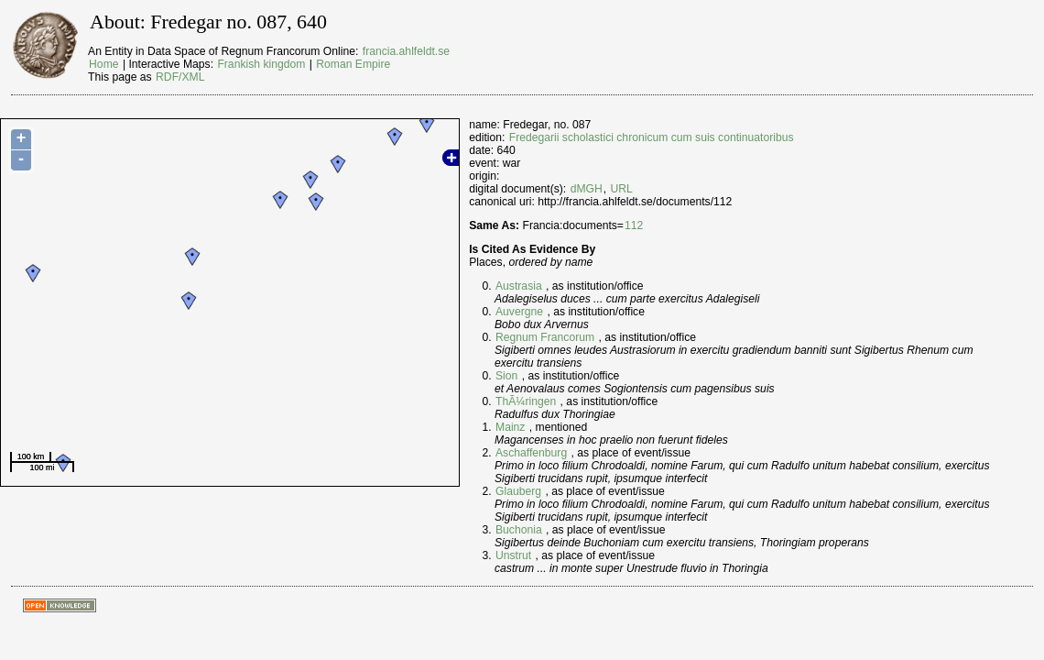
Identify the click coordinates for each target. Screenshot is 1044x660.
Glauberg (518, 491)
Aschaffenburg (531, 452)
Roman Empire (353, 64)
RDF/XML (180, 77)
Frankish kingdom (261, 64)
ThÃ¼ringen (525, 401)
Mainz (510, 427)
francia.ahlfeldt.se (406, 51)
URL (622, 188)
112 (634, 225)
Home (103, 64)
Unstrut (513, 555)
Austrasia (518, 286)
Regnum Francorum (544, 337)
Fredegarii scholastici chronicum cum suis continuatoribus (651, 137)
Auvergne (519, 311)
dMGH (587, 188)
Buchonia (518, 529)
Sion (506, 375)
